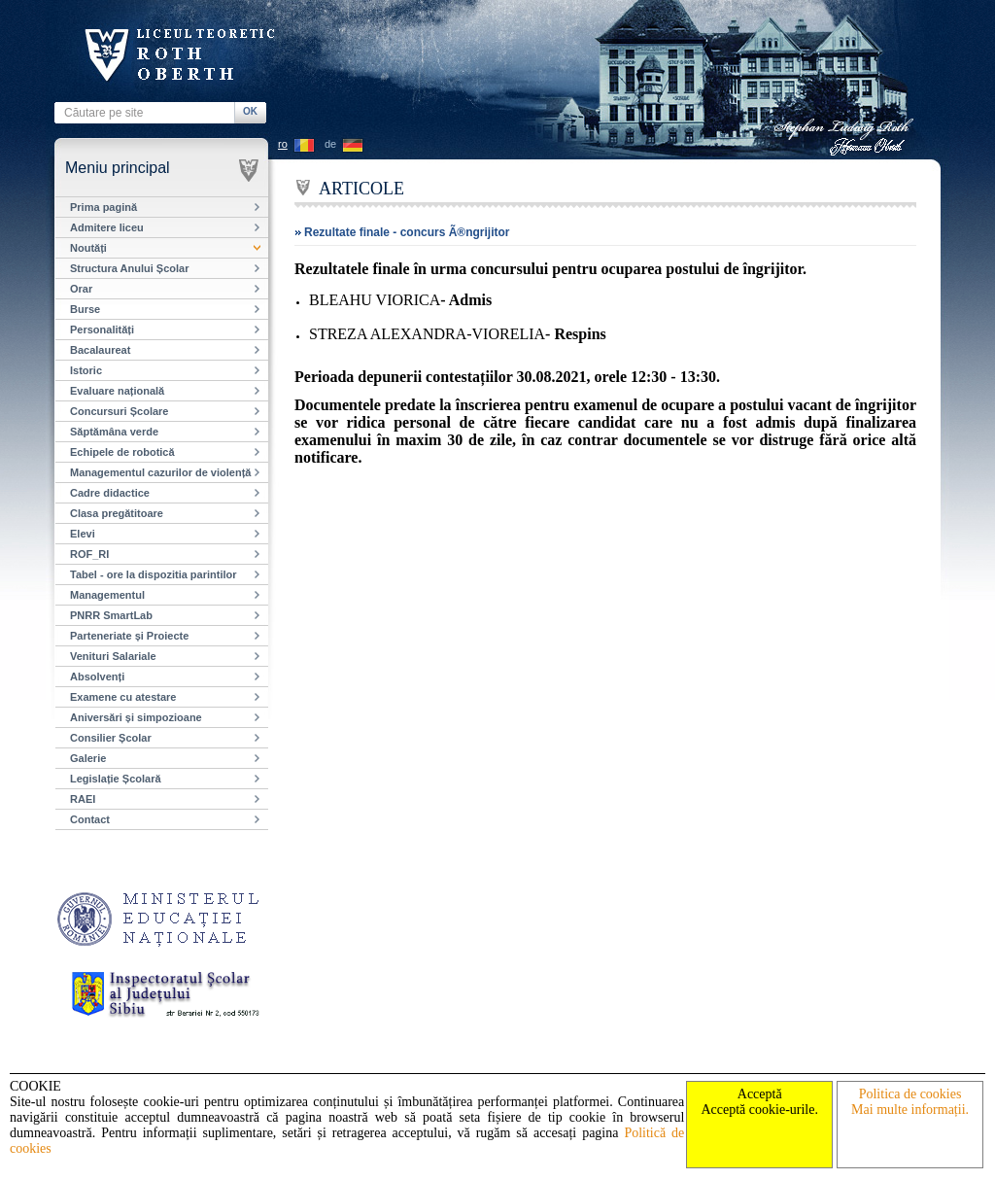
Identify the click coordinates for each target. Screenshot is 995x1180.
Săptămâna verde (114, 431)
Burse (85, 309)
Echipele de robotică (122, 452)
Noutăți (88, 248)
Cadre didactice (110, 493)
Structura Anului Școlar (129, 268)
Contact (90, 819)
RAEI (82, 799)
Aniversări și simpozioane (136, 717)
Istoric (86, 370)
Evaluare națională (117, 391)
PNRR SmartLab (111, 615)
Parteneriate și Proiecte (129, 636)
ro (283, 144)
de (330, 144)
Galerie (88, 758)
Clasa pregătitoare (116, 513)
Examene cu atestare (123, 697)
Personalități (102, 329)
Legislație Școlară (115, 778)
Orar (81, 289)
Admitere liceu (107, 227)
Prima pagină (103, 207)
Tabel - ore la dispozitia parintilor (153, 574)
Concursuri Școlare (119, 411)
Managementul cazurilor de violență (160, 472)
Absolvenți (97, 676)
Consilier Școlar (111, 738)
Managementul (107, 595)
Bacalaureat (100, 350)
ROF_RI (89, 554)
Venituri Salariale (113, 656)
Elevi (82, 533)
